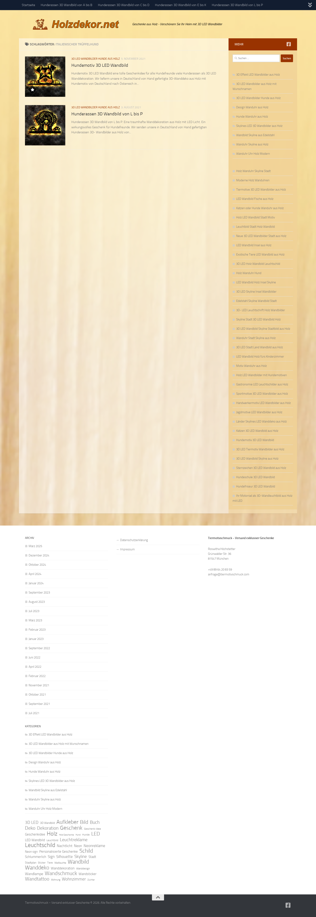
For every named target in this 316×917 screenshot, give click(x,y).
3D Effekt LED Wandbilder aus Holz (258, 74)
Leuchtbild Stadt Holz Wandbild (255, 226)
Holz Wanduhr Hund (248, 273)
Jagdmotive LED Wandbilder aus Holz (259, 412)
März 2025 (35, 546)
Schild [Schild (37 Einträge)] (86, 850)
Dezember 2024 (39, 555)
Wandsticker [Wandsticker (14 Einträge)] (88, 874)
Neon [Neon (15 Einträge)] (78, 846)
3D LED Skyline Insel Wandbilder (256, 291)
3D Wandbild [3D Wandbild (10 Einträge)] (47, 823)
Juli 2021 (34, 713)
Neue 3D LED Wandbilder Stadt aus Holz (261, 236)
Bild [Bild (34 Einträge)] (84, 822)
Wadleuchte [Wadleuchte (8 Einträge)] (60, 862)
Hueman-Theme (79, 908)
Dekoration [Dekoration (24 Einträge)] (47, 828)
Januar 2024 (36, 583)
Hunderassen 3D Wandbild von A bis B (66, 5)
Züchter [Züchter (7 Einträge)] (91, 879)
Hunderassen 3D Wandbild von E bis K (180, 5)
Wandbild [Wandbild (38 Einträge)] (78, 861)
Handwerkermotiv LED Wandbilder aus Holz (263, 403)
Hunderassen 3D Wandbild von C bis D (123, 5)
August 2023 (37, 602)
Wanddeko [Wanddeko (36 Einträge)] (37, 867)
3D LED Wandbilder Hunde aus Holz (95, 59)
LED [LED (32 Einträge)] (95, 833)
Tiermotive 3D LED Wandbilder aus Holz (261, 189)
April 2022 (35, 667)
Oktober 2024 (37, 564)
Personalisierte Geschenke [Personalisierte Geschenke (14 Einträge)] (58, 851)
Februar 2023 (37, 629)
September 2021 (39, 704)
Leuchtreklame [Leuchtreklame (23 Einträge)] (73, 839)
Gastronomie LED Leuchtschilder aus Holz (262, 384)
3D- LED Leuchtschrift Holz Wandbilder (260, 310)
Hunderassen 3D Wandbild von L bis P (237, 5)
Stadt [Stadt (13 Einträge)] (92, 857)
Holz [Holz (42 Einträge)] (52, 833)
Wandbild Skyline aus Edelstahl (255, 135)
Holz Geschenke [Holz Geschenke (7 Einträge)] (66, 835)
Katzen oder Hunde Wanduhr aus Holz (260, 208)
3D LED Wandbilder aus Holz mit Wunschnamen (58, 744)
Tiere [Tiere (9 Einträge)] (50, 862)
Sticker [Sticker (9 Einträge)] (42, 862)
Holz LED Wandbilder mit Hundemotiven (261, 375)
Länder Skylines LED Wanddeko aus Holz (261, 421)
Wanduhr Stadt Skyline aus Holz (256, 338)
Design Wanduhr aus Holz (252, 107)
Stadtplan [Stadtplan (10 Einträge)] (30, 862)
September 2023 (39, 592)
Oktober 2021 (37, 694)
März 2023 (35, 620)
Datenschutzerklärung (134, 540)
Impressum (127, 549)
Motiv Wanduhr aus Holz (251, 366)
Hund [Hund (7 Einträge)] (78, 835)
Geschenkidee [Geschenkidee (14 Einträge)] (35, 834)
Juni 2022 (34, 657)
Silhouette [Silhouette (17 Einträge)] (64, 856)
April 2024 (35, 574)
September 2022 (39, 648)
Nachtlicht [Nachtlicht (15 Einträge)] (64, 846)
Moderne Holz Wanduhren (252, 180)
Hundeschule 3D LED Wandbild (255, 477)
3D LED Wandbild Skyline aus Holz (257, 458)
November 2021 (39, 685)
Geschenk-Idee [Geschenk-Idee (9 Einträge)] (92, 828)
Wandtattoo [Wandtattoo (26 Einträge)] (37, 878)
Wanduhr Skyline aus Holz (252, 144)
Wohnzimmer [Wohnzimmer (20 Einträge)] (74, 879)
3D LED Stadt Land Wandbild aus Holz (259, 347)
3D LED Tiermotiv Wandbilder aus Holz (260, 449)
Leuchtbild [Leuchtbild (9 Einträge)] (52, 840)
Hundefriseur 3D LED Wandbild (255, 486)
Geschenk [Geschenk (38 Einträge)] (71, 827)
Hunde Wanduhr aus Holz (252, 116)
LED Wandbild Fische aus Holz (254, 199)
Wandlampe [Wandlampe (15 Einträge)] (34, 874)
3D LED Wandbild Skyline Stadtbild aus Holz (263, 329)
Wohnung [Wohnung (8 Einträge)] (55, 879)
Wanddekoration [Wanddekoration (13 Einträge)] (63, 868)
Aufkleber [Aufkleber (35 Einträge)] (67, 822)
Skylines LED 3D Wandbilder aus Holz (259, 126)
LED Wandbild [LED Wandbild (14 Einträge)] (35, 840)
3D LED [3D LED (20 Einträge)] (31, 822)
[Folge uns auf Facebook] (288, 44)
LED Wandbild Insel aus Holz (253, 245)
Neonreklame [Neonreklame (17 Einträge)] (94, 845)
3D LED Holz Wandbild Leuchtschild (258, 264)
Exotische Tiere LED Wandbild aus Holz (260, 254)
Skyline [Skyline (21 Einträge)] (80, 856)
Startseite (28, 5)
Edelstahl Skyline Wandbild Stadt (256, 301)
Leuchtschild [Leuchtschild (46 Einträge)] (40, 845)
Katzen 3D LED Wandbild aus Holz (257, 431)
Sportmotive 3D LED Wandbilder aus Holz (262, 393)
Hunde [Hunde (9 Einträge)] (86, 834)
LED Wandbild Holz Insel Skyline (256, 282)
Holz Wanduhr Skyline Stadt (253, 171)
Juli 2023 (34, 611)
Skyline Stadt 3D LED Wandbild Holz (258, 319)
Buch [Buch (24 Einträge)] (95, 822)
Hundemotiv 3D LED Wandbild (99, 65)
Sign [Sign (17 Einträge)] (51, 856)
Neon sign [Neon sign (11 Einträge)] (31, 851)
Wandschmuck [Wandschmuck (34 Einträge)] (61, 873)
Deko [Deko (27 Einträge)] (30, 828)
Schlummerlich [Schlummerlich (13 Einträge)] (35, 857)
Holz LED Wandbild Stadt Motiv (255, 217)
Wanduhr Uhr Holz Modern (253, 153)
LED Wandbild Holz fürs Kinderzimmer (260, 356)
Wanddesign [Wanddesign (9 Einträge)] (83, 868)
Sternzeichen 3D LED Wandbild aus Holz (261, 468)
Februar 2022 (37, 676)
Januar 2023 (36, 639)
